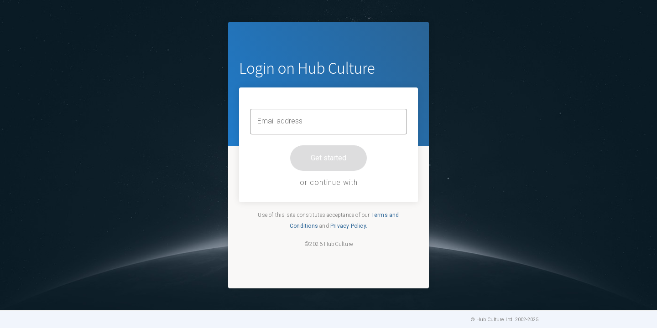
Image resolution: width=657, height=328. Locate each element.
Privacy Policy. (348, 226)
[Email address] (328, 121)
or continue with (329, 182)
